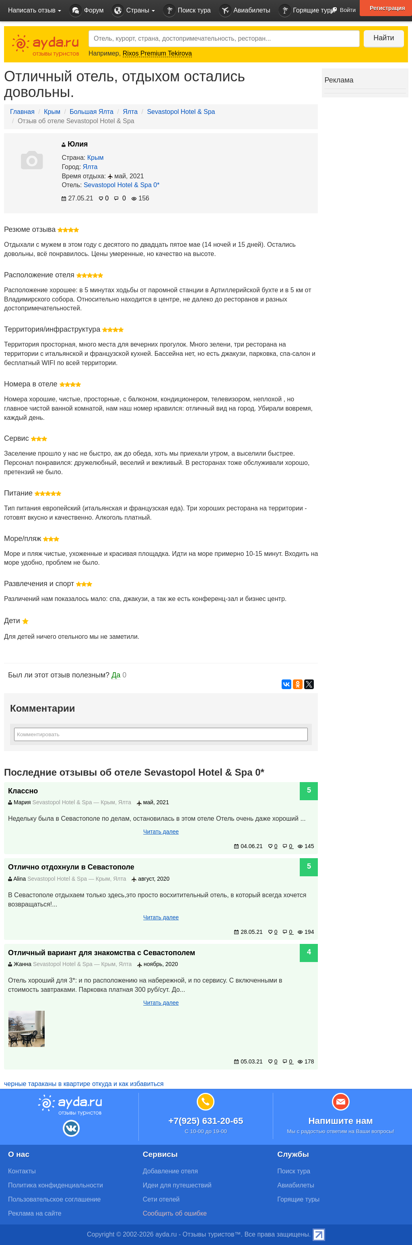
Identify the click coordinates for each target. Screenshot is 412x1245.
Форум (86, 10)
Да (115, 675)
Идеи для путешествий (177, 1185)
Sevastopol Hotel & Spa (181, 111)
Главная (22, 111)
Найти (383, 38)
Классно (23, 791)
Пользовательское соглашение (54, 1199)
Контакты (22, 1171)
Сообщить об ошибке (175, 1213)
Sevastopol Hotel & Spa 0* (122, 185)
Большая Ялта (91, 111)
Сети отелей (161, 1199)
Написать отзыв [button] (34, 10)
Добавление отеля (170, 1171)
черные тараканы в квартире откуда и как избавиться (84, 1083)
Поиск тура (186, 10)
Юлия (75, 144)
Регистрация (387, 8)
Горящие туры (307, 10)
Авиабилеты (244, 10)
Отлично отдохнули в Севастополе (71, 867)
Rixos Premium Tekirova (157, 53)
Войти (340, 10)
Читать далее (161, 831)
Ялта (130, 111)
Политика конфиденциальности (55, 1185)
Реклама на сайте (35, 1213)
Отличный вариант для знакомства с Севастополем (101, 953)
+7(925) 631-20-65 (205, 1121)
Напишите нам (340, 1121)
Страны (133, 10)
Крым (52, 111)
